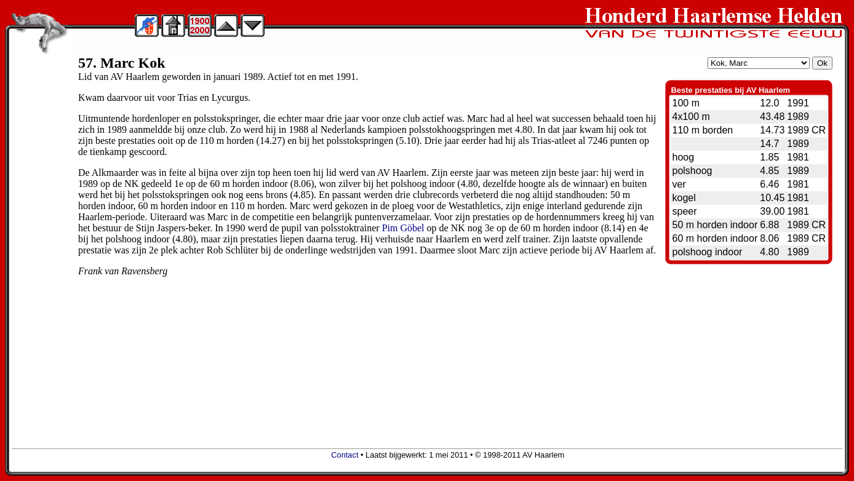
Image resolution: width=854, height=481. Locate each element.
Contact (344, 454)
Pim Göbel (403, 228)
